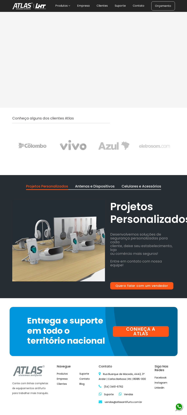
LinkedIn (159, 387)
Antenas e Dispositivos (95, 186)
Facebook (161, 377)
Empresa (83, 6)
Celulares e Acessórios (141, 186)
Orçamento (163, 6)
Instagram (161, 382)
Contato (138, 6)
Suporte (120, 6)
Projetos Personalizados (47, 186)
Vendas (126, 394)
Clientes (102, 6)
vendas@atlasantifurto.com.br (120, 402)
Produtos (62, 6)
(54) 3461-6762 (111, 386)
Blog (81, 384)
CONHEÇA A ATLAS (140, 331)
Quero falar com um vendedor (141, 285)
